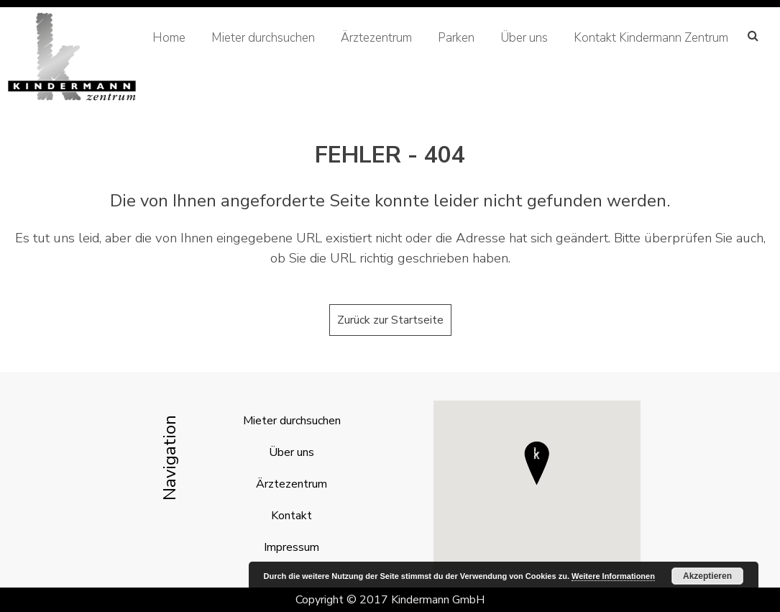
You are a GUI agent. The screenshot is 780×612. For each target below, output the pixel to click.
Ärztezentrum (376, 37)
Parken (456, 37)
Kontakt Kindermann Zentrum (651, 37)
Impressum (291, 547)
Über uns (524, 37)
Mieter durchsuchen (263, 37)
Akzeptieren (707, 576)
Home (168, 37)
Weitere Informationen (613, 576)
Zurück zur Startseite (390, 320)
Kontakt (291, 516)
